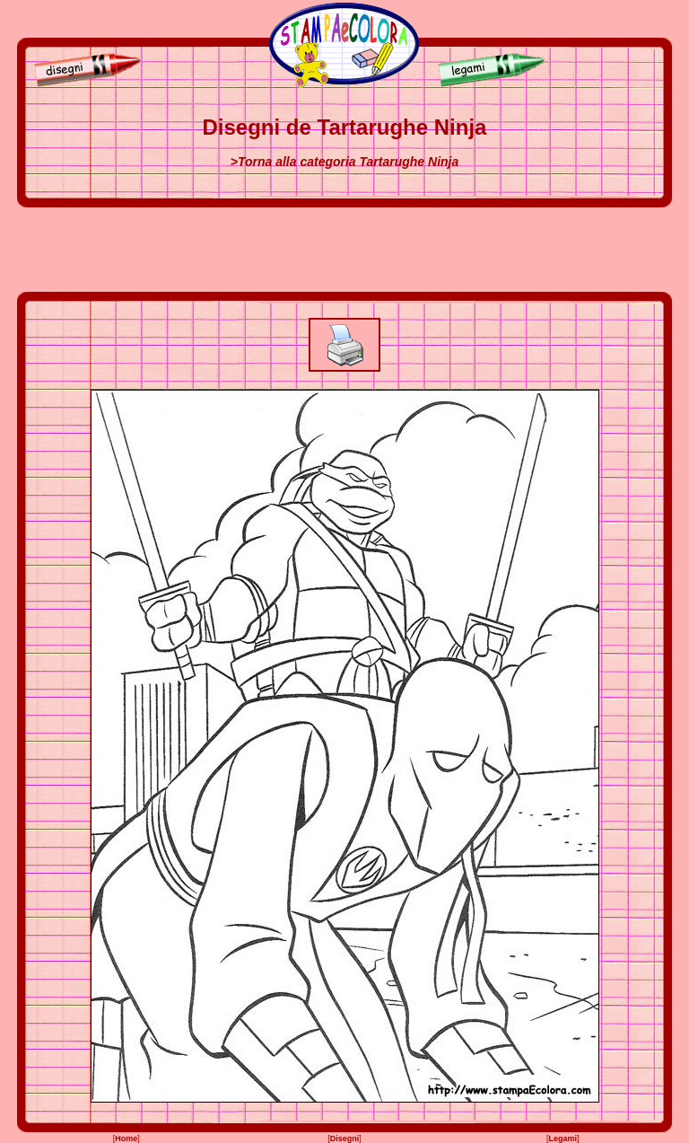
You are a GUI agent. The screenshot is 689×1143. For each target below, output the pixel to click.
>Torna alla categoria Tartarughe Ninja (345, 161)
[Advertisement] (344, 249)
